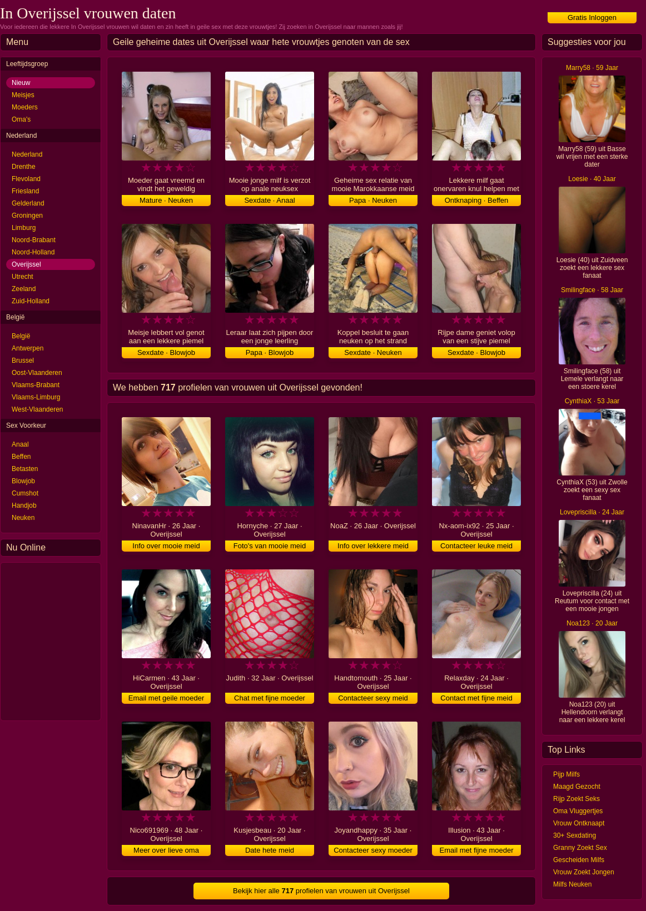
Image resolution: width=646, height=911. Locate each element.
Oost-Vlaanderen (37, 373)
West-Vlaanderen (37, 409)
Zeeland (24, 289)
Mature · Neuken (166, 200)
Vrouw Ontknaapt (578, 823)
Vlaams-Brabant (35, 385)
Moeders (25, 107)
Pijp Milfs (566, 774)
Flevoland (26, 179)
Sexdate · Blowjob (166, 352)
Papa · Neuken (373, 200)
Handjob (24, 505)
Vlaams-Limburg (36, 397)
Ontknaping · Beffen (477, 200)
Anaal (20, 444)
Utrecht (22, 277)
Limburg (24, 228)
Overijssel (26, 264)
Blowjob (23, 481)
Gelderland (28, 203)
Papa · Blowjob (270, 352)
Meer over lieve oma (166, 850)
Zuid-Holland (30, 301)
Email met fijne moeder (477, 850)
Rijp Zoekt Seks (576, 799)
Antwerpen (27, 348)
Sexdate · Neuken (372, 352)
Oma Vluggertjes (578, 811)
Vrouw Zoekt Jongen (583, 872)
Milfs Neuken (572, 884)
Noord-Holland (33, 252)
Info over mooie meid (166, 546)
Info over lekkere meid (373, 546)
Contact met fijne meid (476, 698)
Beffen (21, 456)
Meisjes (23, 95)
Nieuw (21, 83)
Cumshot (25, 493)
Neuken (23, 518)
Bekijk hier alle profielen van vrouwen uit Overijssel (321, 891)
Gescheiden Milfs (578, 860)
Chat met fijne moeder (269, 698)
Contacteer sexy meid (373, 698)
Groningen (27, 215)
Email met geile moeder (166, 698)
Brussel (23, 360)
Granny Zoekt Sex (580, 848)
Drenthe (24, 167)
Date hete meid (269, 850)
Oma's (21, 119)
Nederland (27, 154)
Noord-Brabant (34, 240)
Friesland (25, 191)
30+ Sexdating (574, 835)
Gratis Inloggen (592, 17)
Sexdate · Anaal (269, 200)
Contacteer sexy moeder (373, 850)
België (21, 336)
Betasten (25, 469)
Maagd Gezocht (576, 786)
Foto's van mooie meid (269, 546)
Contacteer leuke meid (476, 546)
